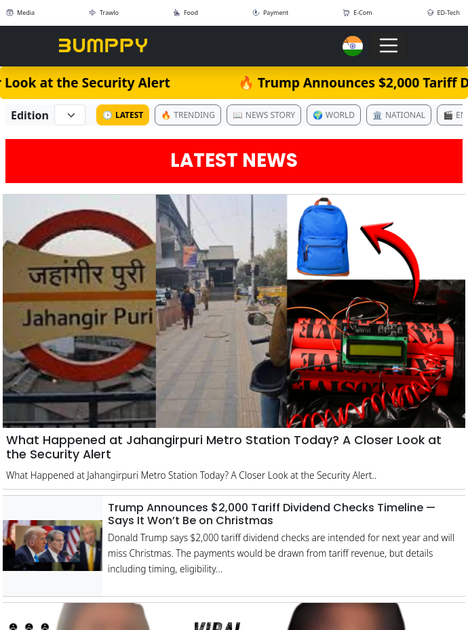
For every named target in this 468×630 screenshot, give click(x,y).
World (334, 115)
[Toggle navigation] (389, 45)
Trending (188, 115)
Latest (122, 115)
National (398, 115)
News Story (264, 115)
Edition (30, 115)
